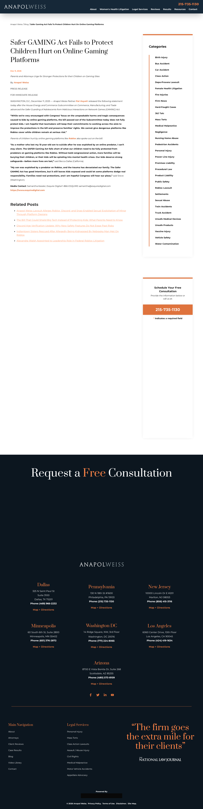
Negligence (161, 132)
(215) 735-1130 (106, 601)
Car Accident (162, 70)
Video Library (15, 762)
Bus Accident (162, 63)
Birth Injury (161, 57)
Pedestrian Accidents (166, 144)
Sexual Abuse (162, 200)
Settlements (161, 194)
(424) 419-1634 (164, 640)
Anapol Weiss (16, 24)
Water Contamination (167, 244)
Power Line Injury (164, 157)
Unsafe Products (164, 225)
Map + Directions (43, 609)
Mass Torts (161, 119)
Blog (26, 24)
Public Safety (162, 181)
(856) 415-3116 (164, 601)
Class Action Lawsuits (78, 744)
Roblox (72, 138)
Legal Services (140, 9)
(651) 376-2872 (47, 640)
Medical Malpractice (166, 126)
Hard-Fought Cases (165, 107)
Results (167, 9)
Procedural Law (163, 169)
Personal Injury (163, 150)
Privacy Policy (94, 803)
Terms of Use (108, 803)
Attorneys (13, 738)
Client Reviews (16, 744)
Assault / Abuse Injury (78, 750)
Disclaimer (121, 803)
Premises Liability (165, 163)
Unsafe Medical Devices (168, 219)
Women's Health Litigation (114, 9)
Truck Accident (163, 213)
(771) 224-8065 (106, 640)
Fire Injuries (161, 94)
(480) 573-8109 (106, 677)
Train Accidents (163, 206)
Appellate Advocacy (77, 775)
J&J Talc (159, 113)
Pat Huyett (82, 101)
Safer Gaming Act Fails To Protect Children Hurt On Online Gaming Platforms (67, 24)
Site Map (132, 803)
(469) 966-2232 (48, 603)
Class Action (162, 76)
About (93, 9)
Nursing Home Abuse (166, 138)
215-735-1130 (188, 4)
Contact (193, 9)
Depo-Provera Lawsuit (167, 82)
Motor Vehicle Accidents (79, 769)
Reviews (155, 9)
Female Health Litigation (168, 88)
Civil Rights (73, 756)
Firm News (161, 101)
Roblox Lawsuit (163, 188)
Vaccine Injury (163, 231)
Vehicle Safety (163, 237)
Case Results (14, 750)
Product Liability (164, 175)
